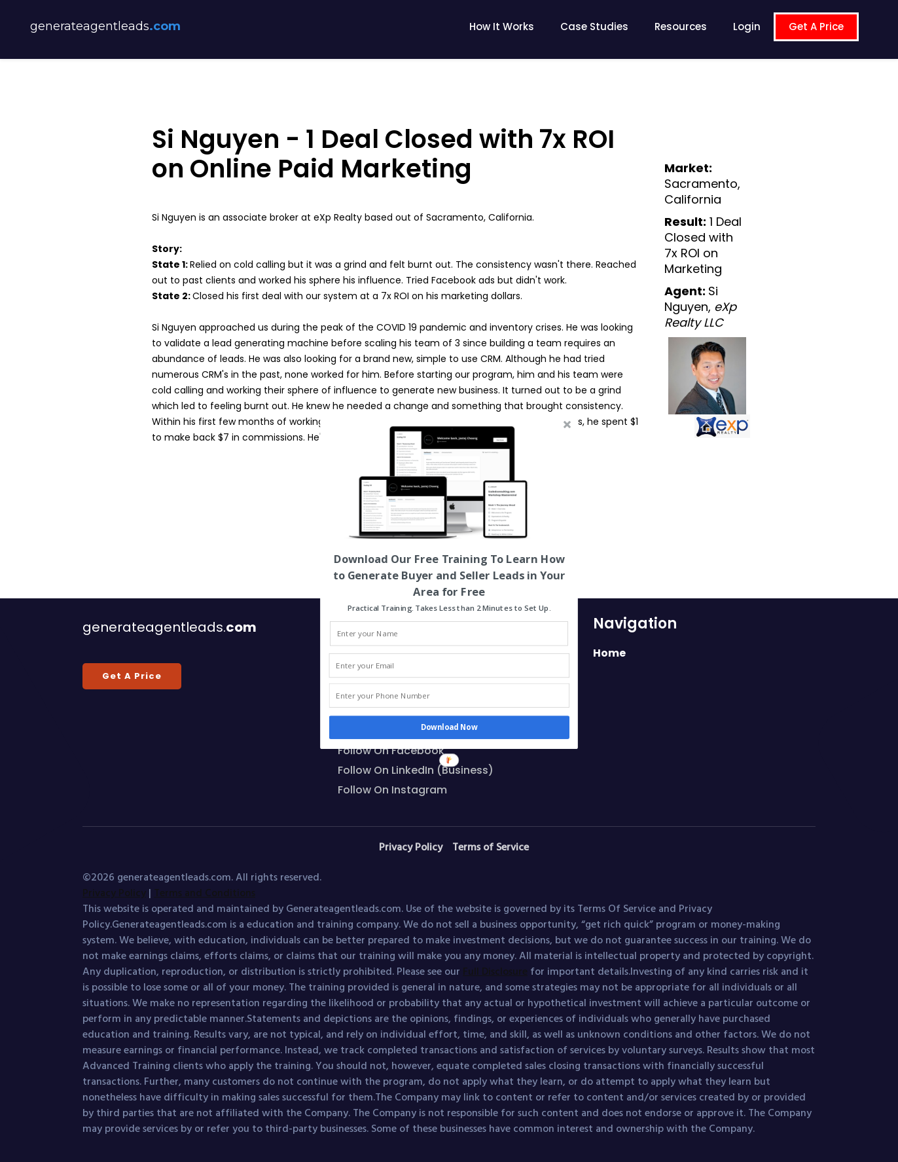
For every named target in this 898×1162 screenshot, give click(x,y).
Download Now (449, 727)
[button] (449, 575)
